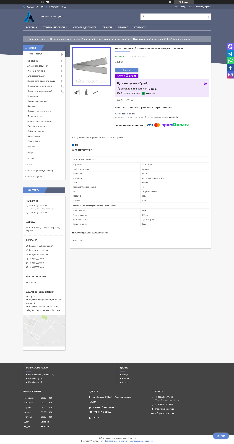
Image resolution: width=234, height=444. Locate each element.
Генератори (32, 96)
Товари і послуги (54, 27)
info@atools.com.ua (38, 254)
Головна (31, 27)
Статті (30, 164)
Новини (30, 158)
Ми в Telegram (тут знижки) (40, 170)
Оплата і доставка (84, 27)
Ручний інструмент (36, 71)
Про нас (123, 27)
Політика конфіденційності (141, 441)
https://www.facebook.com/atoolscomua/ (45, 306)
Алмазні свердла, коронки (39, 121)
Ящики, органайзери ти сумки (41, 81)
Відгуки (30, 153)
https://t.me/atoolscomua (48, 310)
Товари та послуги (38, 39)
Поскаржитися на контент (115, 441)
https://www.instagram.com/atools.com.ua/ (46, 299)
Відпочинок (32, 106)
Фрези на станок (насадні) (39, 91)
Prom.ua (132, 438)
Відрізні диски (33, 136)
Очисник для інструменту (39, 111)
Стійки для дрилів (35, 131)
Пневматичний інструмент (39, 86)
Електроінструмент (36, 76)
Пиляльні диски (34, 116)
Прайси (107, 27)
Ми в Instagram (35, 378)
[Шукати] (208, 17)
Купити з (126, 75)
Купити (126, 70)
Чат (221, 435)
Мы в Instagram (34, 176)
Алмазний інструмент (37, 66)
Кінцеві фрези (34, 141)
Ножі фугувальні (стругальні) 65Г (114, 39)
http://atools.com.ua (38, 250)
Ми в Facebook (35, 382)
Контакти (140, 27)
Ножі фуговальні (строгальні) (80, 39)
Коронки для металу (37, 126)
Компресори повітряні (37, 101)
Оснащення (56, 39)
